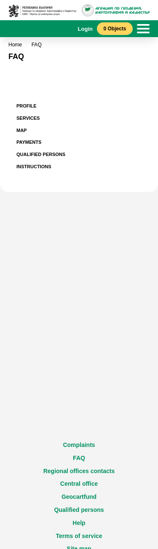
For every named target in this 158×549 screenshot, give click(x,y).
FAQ (79, 458)
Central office (79, 483)
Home (15, 45)
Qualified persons (79, 509)
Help (78, 522)
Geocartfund (79, 496)
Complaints (79, 444)
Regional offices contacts (79, 471)
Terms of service (79, 536)
